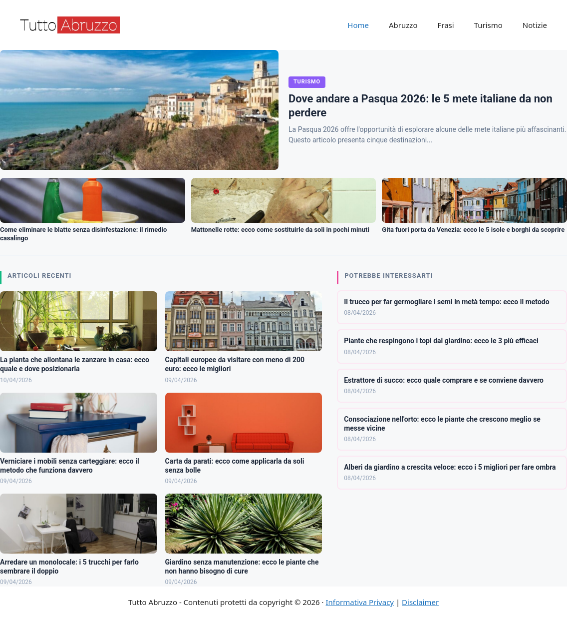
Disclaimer (420, 602)
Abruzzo (403, 25)
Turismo (488, 25)
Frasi (445, 25)
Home (358, 25)
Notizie (535, 25)
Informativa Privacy (360, 602)
